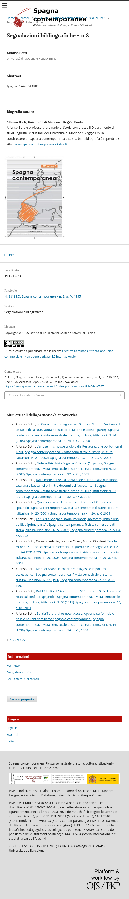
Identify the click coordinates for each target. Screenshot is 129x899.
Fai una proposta (22, 699)
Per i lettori (14, 665)
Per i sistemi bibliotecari (23, 679)
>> (24, 640)
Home (11, 18)
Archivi (24, 18)
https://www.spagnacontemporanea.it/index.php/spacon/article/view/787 (54, 386)
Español (12, 734)
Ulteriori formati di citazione (27, 395)
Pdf (11, 255)
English (12, 728)
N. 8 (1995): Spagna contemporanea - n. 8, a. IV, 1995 (70, 18)
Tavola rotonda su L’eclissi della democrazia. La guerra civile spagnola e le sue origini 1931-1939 (67, 546)
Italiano (12, 741)
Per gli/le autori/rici (19, 672)
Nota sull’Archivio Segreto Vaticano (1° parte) (69, 463)
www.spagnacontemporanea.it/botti (41, 144)
